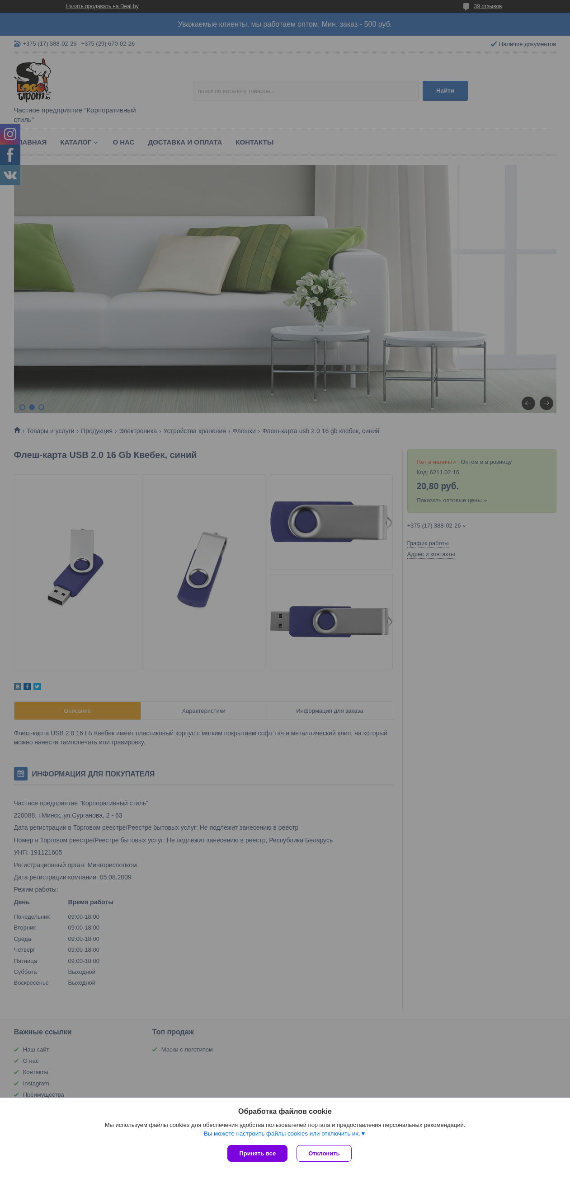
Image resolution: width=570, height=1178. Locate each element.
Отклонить (323, 1153)
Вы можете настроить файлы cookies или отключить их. (282, 1133)
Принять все (257, 1153)
